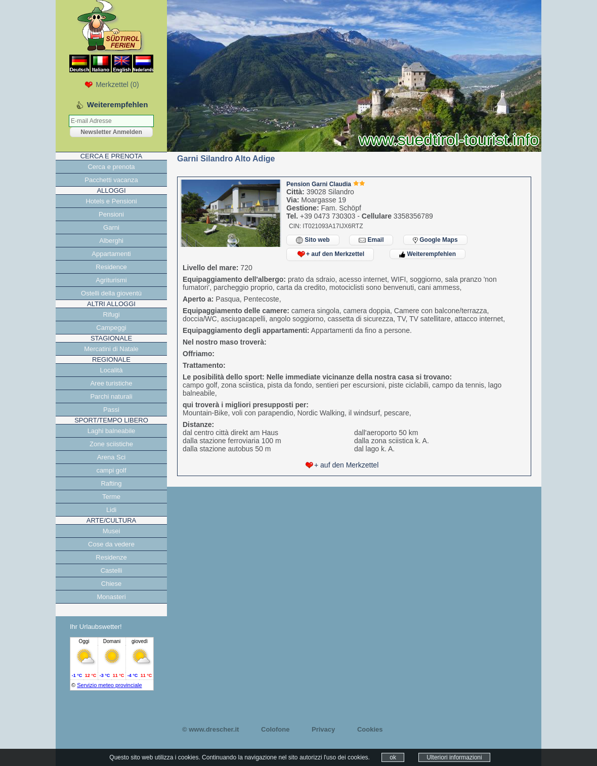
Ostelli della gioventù (111, 293)
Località (111, 370)
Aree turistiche (111, 383)
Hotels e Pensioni (111, 201)
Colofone (275, 729)
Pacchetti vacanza (111, 180)
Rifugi (111, 314)
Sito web (313, 240)
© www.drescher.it (210, 729)
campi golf (111, 470)
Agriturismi (111, 280)
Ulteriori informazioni (454, 757)
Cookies (370, 729)
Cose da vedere (111, 544)
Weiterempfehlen (427, 254)
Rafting (111, 483)
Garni (111, 227)
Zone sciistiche (111, 444)
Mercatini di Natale (111, 349)
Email (371, 240)
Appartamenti (111, 254)
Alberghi (111, 240)
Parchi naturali (111, 396)
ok (393, 757)
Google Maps (435, 239)
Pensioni (111, 214)
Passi (111, 409)
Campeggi (111, 327)
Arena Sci (111, 457)
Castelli (111, 570)
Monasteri (111, 597)
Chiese (111, 583)
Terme (111, 496)
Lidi (111, 510)
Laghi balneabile (112, 431)
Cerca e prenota (111, 167)
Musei (111, 531)
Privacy (323, 729)
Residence (111, 267)
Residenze (111, 557)
